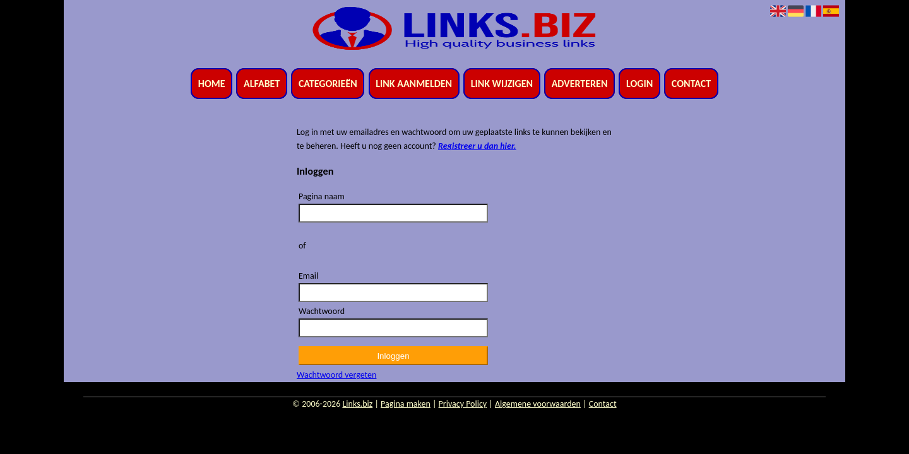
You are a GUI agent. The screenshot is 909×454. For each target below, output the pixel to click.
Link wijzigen (502, 84)
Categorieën (328, 84)
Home (211, 84)
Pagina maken (406, 404)
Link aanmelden (414, 84)
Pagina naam (322, 196)
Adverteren (580, 84)
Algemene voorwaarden (538, 404)
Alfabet (262, 84)
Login (639, 84)
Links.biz (357, 404)
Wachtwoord (322, 311)
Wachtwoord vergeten (336, 375)
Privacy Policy (463, 404)
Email (308, 276)
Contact (691, 84)
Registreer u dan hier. (477, 146)
